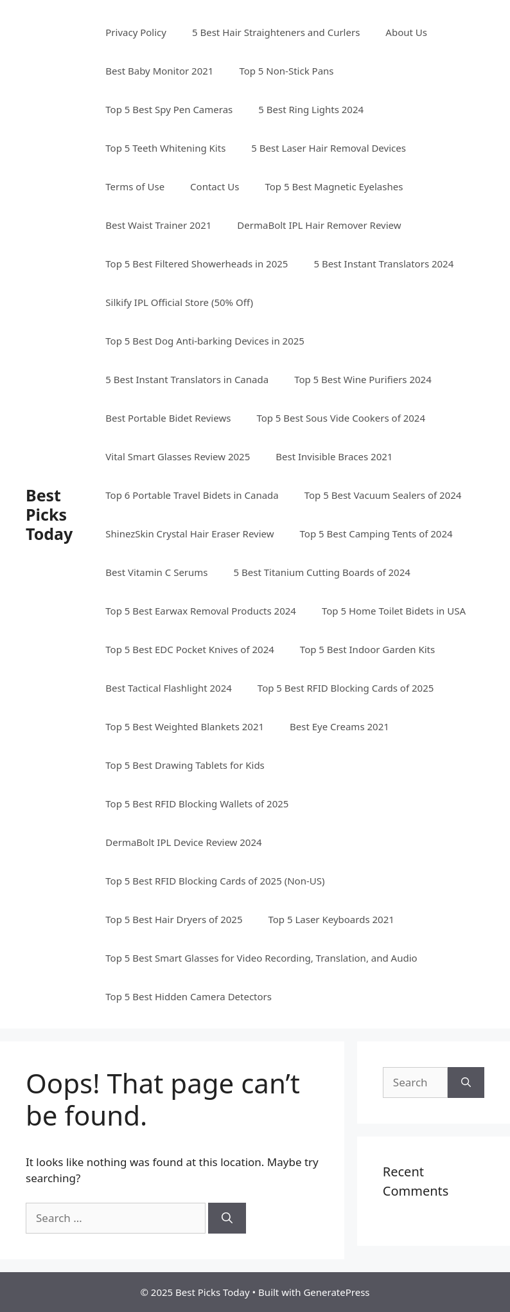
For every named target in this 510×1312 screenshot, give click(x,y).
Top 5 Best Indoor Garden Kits (367, 649)
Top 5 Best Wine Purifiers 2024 (363, 379)
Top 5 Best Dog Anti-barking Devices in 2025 (204, 340)
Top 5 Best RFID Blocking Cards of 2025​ (346, 687)
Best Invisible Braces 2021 (334, 456)
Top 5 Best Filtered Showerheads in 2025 (196, 263)
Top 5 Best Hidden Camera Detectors (188, 996)
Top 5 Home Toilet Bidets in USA (394, 610)
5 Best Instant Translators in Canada (186, 379)
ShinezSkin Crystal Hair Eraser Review (189, 533)
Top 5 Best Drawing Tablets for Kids (185, 765)
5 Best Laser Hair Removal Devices (328, 147)
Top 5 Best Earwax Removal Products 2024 (200, 610)
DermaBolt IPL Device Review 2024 (183, 842)
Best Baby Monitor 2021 (159, 70)
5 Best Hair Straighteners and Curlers (276, 32)
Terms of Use (134, 186)
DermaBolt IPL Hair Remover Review (319, 225)
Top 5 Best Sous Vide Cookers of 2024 (340, 417)
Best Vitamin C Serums (156, 572)
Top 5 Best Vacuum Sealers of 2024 (383, 495)
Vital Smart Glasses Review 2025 (177, 456)
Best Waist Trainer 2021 (158, 225)
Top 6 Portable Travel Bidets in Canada (191, 495)
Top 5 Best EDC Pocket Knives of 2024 (189, 649)
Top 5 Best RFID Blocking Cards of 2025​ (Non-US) (214, 880)
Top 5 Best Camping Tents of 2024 (376, 533)
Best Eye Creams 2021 (339, 726)
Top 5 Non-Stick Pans (286, 70)
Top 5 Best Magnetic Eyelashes (334, 186)
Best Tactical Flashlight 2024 (168, 687)
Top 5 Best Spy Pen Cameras (169, 109)
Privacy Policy (135, 32)
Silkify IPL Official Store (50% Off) (179, 302)
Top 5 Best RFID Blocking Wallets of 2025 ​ (198, 803)
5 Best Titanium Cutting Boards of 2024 (322, 572)
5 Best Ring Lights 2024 (311, 109)
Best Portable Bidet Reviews (168, 417)
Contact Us (214, 186)
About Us (406, 32)
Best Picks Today (49, 514)
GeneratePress (336, 1292)
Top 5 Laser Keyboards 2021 (331, 919)
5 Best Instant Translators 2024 (383, 263)
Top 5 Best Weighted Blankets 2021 (184, 726)
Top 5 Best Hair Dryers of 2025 (173, 919)
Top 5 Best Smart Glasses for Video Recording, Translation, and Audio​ (261, 957)
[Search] (227, 1218)
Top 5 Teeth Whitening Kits (165, 147)
